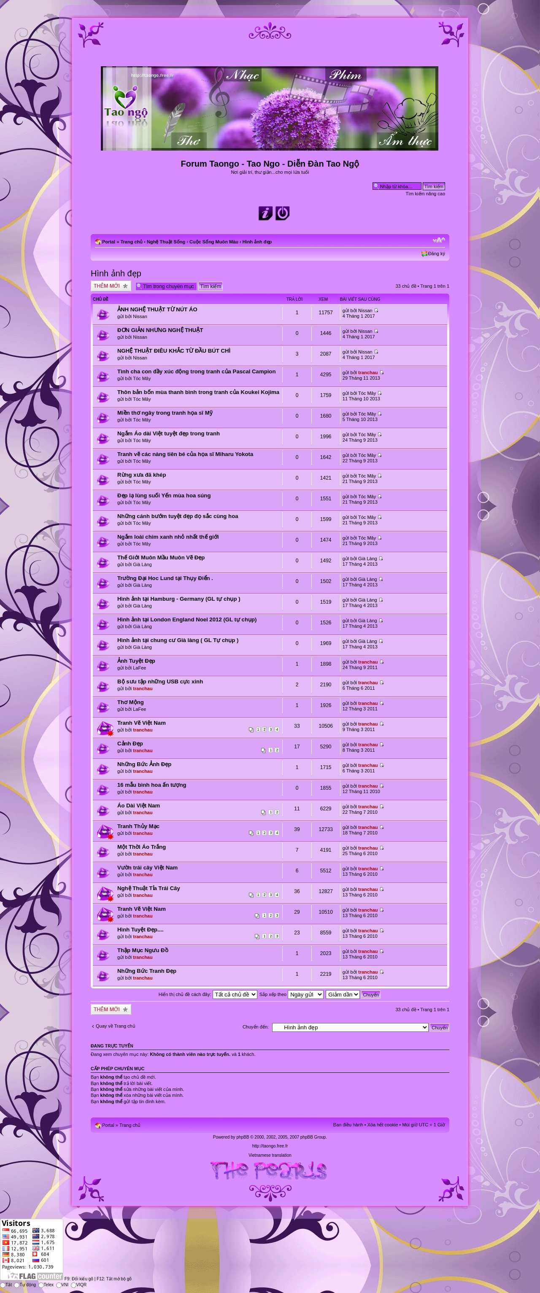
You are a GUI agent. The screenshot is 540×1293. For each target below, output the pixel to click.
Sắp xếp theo (291, 994)
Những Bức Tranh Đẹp (146, 971)
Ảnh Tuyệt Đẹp (136, 661)
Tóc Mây (142, 378)
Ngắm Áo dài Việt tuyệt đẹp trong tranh (168, 433)
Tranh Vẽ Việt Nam (141, 723)
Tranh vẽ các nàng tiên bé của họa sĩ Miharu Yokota (185, 454)
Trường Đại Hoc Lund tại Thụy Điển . (165, 578)
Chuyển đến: (256, 1026)
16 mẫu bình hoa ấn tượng (151, 785)
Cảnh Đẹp (130, 743)
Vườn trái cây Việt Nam (147, 867)
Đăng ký (436, 253)
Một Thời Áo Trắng (141, 847)
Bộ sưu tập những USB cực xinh (160, 681)
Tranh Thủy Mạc (138, 826)
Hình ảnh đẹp (257, 241)
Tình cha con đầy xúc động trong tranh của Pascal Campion (196, 371)
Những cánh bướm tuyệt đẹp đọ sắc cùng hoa (177, 516)
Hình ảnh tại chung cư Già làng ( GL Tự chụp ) (177, 640)
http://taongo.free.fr (270, 1146)
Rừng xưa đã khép (141, 475)
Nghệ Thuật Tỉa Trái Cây (148, 888)
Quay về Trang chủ (115, 1025)
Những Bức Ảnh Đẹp (144, 764)
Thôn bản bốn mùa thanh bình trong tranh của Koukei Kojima (198, 392)
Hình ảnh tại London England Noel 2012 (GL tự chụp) (186, 619)
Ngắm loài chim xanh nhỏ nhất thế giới (168, 537)
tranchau (368, 372)
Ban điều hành (348, 1124)
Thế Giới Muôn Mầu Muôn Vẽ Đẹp (161, 557)
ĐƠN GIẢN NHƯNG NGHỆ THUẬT (160, 330)
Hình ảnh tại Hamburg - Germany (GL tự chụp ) (178, 599)
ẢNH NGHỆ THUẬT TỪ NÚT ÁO (157, 309)
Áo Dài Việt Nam (138, 805)
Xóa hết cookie (382, 1124)
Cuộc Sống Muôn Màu (213, 241)
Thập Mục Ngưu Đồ (142, 950)
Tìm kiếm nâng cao (425, 193)
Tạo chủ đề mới (111, 286)
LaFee (139, 667)
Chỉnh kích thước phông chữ (439, 240)
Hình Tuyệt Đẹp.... (140, 929)
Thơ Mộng (130, 702)
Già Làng (142, 564)
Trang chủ (131, 241)
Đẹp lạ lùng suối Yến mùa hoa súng (164, 495)
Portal (108, 241)
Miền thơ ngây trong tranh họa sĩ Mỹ (165, 413)
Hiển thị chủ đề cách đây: (208, 994)
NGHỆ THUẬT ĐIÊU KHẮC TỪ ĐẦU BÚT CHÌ (173, 351)
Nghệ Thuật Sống (166, 241)
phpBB (242, 1137)
